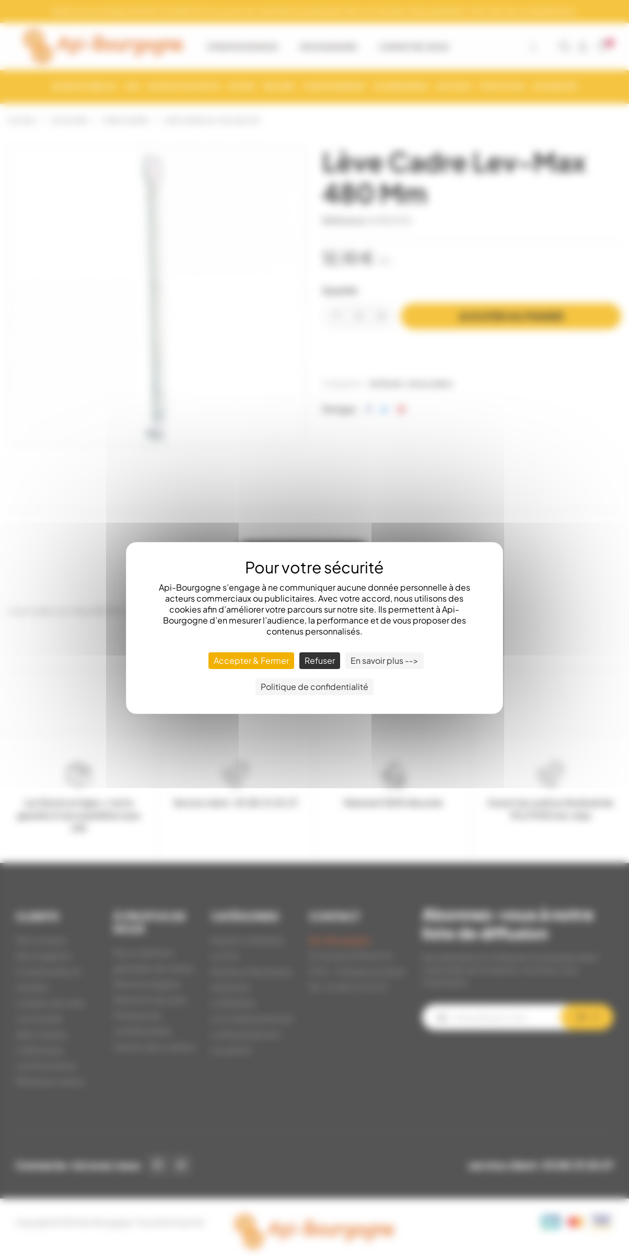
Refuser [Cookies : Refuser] (320, 660)
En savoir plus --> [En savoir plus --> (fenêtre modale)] (384, 660)
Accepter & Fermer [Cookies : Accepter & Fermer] (251, 660)
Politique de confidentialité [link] (314, 686)
